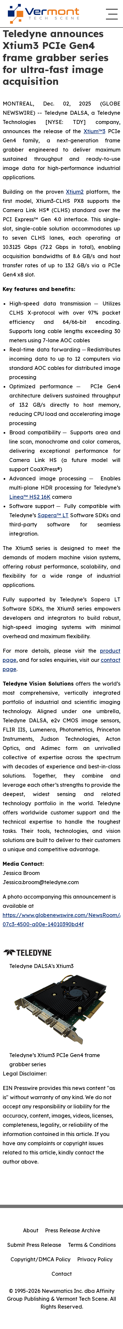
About (30, 1230)
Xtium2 (75, 191)
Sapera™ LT (53, 515)
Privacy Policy (95, 1259)
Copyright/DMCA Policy (40, 1259)
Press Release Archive (72, 1230)
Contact (61, 1273)
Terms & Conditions (92, 1245)
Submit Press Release (34, 1245)
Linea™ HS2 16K (30, 497)
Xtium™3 (94, 131)
